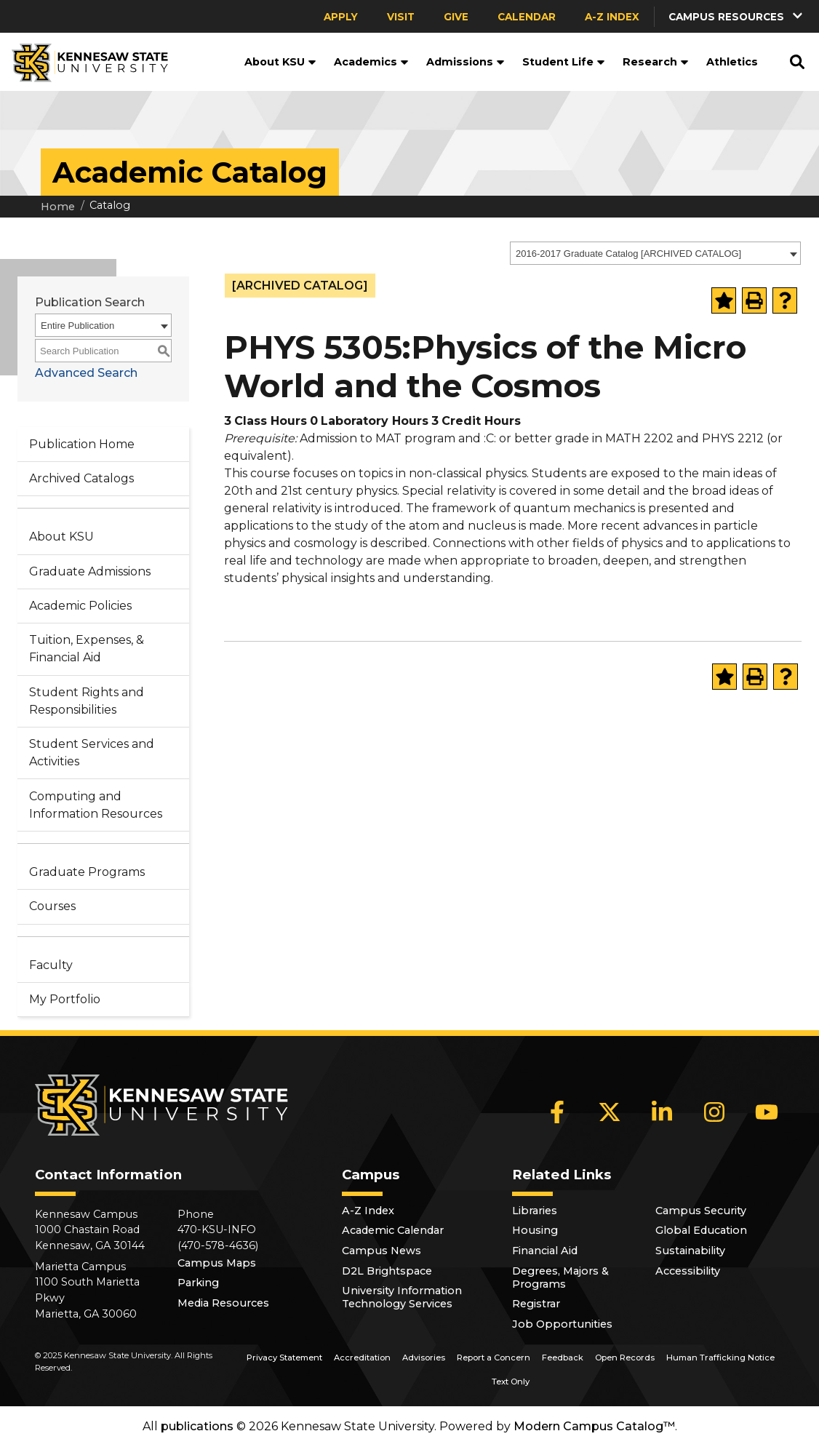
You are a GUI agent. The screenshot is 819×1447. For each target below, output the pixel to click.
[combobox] (655, 253)
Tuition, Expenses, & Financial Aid (86, 648)
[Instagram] (714, 1111)
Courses (52, 906)
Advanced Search (86, 373)
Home (58, 206)
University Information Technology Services (402, 1297)
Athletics (732, 61)
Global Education (701, 1230)
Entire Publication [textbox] (77, 325)
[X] (609, 1111)
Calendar (527, 17)
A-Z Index (612, 17)
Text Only (511, 1381)
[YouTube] (766, 1111)
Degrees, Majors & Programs (560, 1277)
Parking (198, 1282)
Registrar (536, 1303)
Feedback (562, 1357)
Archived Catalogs (81, 478)
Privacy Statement (284, 1357)
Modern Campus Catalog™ (594, 1426)
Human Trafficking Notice (720, 1357)
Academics (371, 61)
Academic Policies (80, 606)
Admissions (465, 61)
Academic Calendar (393, 1230)
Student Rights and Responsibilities (86, 701)
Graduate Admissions (90, 571)
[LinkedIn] (661, 1111)
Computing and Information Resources (95, 805)
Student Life (563, 61)
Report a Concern (493, 1357)
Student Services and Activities (91, 752)
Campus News (381, 1250)
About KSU (280, 61)
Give (456, 17)
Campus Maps (216, 1262)
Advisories (423, 1357)
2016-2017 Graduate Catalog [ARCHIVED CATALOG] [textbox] (628, 253)
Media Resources (223, 1303)
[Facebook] (557, 1111)
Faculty (51, 965)
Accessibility (687, 1270)
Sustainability (690, 1250)
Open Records (625, 1357)
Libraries (534, 1210)
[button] (737, 16)
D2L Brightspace (387, 1270)
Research (656, 61)
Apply (341, 17)
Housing (535, 1230)
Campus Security (700, 1210)
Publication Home (82, 444)
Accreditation (362, 1357)
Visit (401, 17)
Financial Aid (545, 1250)
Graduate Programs (87, 872)
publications (197, 1426)
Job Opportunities (562, 1324)
